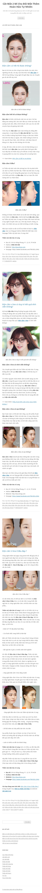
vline (7, 809)
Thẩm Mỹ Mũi (6, 871)
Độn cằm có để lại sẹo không (21, 158)
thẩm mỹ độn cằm (18, 807)
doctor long (15, 256)
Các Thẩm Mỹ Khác (23, 254)
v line (3, 809)
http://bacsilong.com (18, 247)
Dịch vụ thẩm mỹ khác (22, 789)
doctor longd (23, 256)
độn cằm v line (11, 259)
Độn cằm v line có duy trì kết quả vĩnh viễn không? (19, 305)
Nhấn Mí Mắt (6, 862)
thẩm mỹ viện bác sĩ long (31, 259)
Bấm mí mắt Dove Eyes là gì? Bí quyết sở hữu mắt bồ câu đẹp (20, 838)
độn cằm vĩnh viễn (20, 505)
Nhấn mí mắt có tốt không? (10, 841)
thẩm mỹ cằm (20, 259)
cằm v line (8, 256)
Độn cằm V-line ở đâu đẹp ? (14, 551)
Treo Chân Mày (6, 878)
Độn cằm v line (23, 320)
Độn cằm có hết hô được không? (16, 65)
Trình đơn (21, 18)
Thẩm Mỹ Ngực (6, 873)
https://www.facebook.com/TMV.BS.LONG (25, 496)
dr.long (21, 503)
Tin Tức (4, 875)
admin (14, 261)
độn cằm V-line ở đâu (8, 505)
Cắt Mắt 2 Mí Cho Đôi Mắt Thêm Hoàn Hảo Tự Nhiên (21, 5)
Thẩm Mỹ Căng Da (7, 864)
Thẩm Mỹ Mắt (6, 868)
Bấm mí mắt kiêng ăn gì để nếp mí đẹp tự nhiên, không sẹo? (19, 834)
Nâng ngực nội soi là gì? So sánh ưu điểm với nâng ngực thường (20, 836)
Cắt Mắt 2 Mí (6, 857)
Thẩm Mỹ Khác (6, 866)
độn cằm (33, 73)
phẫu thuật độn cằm (21, 805)
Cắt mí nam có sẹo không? (10, 843)
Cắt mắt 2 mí (6, 791)
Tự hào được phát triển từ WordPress (12, 889)
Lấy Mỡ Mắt (5, 859)
